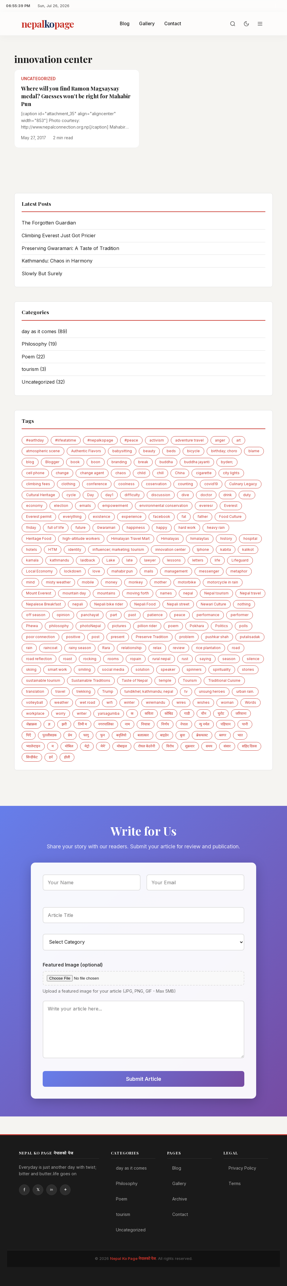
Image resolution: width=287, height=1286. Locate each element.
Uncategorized (43, 382)
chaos (120, 473)
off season (35, 615)
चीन (203, 713)
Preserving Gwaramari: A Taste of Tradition (70, 248)
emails (85, 505)
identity (74, 549)
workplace (35, 713)
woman (227, 702)
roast (67, 659)
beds (171, 451)
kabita (225, 549)
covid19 (211, 484)
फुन (102, 735)
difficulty (132, 495)
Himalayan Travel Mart (130, 538)
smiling (84, 669)
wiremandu (155, 702)
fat (183, 516)
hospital (250, 538)
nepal (188, 593)
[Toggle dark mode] (246, 23)
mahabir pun (122, 571)
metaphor (238, 571)
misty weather (58, 582)
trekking (83, 691)
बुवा (182, 735)
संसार (227, 746)
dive (185, 495)
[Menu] (260, 23)
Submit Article (143, 1079)
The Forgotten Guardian (49, 223)
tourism (34, 369)
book (75, 462)
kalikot (248, 549)
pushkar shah (217, 637)
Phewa (32, 626)
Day (90, 495)
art (238, 440)
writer (82, 713)
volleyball (34, 702)
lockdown (72, 571)
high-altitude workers (81, 538)
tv (186, 691)
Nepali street (178, 604)
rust (185, 659)
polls (243, 626)
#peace (131, 440)
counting (185, 484)
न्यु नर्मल (204, 724)
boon (95, 462)
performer (239, 615)
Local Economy (39, 571)
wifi (109, 702)
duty (247, 495)
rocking (89, 659)
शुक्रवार (189, 746)
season (228, 659)
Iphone (203, 549)
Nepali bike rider (108, 604)
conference (97, 484)
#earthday (35, 440)
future (80, 527)
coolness (126, 484)
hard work (187, 527)
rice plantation (208, 648)
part (113, 615)
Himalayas (170, 538)
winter (129, 702)
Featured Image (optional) (73, 965)
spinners (194, 669)
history (226, 538)
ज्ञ (49, 724)
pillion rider (147, 626)
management (176, 571)
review (179, 648)
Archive (179, 1198)
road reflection (39, 659)
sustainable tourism (43, 680)
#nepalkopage (100, 440)
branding (119, 462)
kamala (32, 560)
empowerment (115, 505)
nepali (77, 604)
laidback (87, 560)
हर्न (51, 757)
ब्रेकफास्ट (202, 735)
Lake (110, 560)
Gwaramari (106, 527)
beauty (149, 451)
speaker (168, 669)
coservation (156, 484)
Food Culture (230, 516)
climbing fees (38, 484)
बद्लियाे (121, 735)
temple (165, 680)
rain (29, 648)
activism (156, 440)
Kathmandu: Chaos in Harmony (57, 261)
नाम (127, 724)
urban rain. (245, 691)
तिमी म (82, 724)
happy (161, 527)
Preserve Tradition (152, 637)
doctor (206, 495)
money (111, 582)
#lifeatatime (65, 440)
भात (240, 735)
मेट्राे (86, 746)
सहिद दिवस (249, 746)
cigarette (204, 473)
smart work (57, 669)
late (129, 560)
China (180, 473)
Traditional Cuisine (224, 680)
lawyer (150, 560)
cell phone (35, 473)
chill (160, 473)
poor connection (40, 637)
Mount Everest (38, 593)
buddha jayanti (197, 462)
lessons (174, 560)
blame (253, 451)
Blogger (52, 462)
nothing (244, 604)
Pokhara (197, 626)
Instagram (65, 1189)
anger (220, 440)
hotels (31, 549)
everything (72, 516)
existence (101, 516)
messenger (209, 571)
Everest (230, 505)
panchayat (90, 615)
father (202, 516)
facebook (161, 516)
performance (208, 615)
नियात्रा (145, 724)
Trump (107, 691)
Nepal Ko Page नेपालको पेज (133, 1258)
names (166, 593)
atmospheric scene (43, 451)
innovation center (170, 549)
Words (250, 702)
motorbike (187, 582)
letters (197, 560)
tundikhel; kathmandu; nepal (149, 691)
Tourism (190, 680)
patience (155, 615)
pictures (119, 626)
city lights (231, 473)
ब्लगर (222, 735)
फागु (86, 735)
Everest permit (39, 516)
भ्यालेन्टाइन (33, 746)
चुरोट (221, 713)
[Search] (232, 23)
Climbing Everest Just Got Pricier (59, 235)
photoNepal (90, 626)
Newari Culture (213, 604)
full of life (55, 527)
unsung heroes (212, 691)
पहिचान (226, 724)
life (217, 560)
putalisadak (250, 637)
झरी (64, 724)
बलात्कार (143, 735)
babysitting (122, 451)
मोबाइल (122, 746)
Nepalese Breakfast (43, 604)
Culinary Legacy (243, 484)
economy (34, 505)
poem (173, 626)
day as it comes (44, 331)
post (96, 637)
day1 (109, 495)
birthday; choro (224, 451)
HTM (52, 549)
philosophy (59, 626)
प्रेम (70, 735)
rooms (113, 659)
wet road (87, 702)
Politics (221, 626)
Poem (33, 357)
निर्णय (165, 724)
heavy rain (216, 527)
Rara (106, 648)
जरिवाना (240, 713)
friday (31, 527)
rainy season (80, 648)
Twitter (38, 1189)
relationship (131, 648)
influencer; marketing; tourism (118, 549)
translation (35, 691)
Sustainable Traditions (90, 680)
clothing (68, 484)
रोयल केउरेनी (146, 746)
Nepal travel (250, 593)
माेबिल (69, 746)
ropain (135, 659)
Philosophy (39, 344)
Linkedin (51, 1189)
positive (73, 637)
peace (179, 615)
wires (181, 702)
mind (30, 582)
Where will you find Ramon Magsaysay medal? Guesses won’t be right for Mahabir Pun (75, 96)
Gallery (147, 23)
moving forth (138, 593)
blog (30, 462)
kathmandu (59, 560)
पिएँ (28, 735)
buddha (166, 462)
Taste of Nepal (135, 680)
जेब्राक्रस (31, 724)
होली (67, 757)
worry (61, 713)
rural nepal (161, 659)
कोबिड (169, 713)
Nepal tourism (216, 593)
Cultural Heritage (40, 495)
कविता (149, 713)
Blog (125, 23)
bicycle (193, 451)
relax (157, 648)
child (141, 473)
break (143, 462)
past (132, 615)
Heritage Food (38, 538)
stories (248, 669)
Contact (172, 23)
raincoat (51, 648)
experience (132, 516)
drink (227, 495)
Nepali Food (145, 604)
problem (186, 637)
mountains (106, 593)
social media (113, 669)
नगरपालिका (106, 724)
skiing (31, 669)
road (236, 648)
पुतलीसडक (49, 735)
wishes (203, 702)
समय (209, 746)
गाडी (187, 713)
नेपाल (184, 724)
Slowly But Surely (42, 273)
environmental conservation (163, 505)
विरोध (170, 746)
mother (160, 582)
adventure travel (189, 440)
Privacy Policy (242, 1167)
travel (60, 691)
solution (142, 669)
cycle (71, 495)
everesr (206, 505)
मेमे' (103, 746)
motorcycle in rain (222, 582)
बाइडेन (164, 735)
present (118, 637)
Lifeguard (240, 560)
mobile (88, 582)
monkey (136, 582)
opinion (63, 615)
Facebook (24, 1189)
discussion (160, 495)
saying (205, 659)
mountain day (74, 593)
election (61, 505)
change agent (92, 473)
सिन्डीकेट (32, 757)
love (96, 571)
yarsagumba (108, 713)
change (62, 473)
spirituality (222, 669)
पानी (245, 724)
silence (253, 659)
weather (61, 702)
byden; (227, 462)
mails (148, 571)
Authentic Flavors (86, 451)
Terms (235, 1183)
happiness (136, 527)
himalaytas (199, 538)
